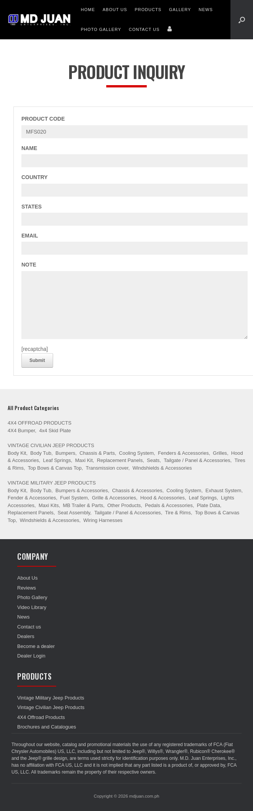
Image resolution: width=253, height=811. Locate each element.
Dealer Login (31, 656)
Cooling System (136, 453)
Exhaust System (223, 490)
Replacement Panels (120, 460)
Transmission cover (107, 468)
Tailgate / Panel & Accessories (197, 460)
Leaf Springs (57, 460)
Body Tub (40, 453)
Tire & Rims (178, 512)
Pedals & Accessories (169, 505)
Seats (153, 460)
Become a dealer (36, 646)
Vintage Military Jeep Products (52, 483)
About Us (114, 9)
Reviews (26, 588)
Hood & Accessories (162, 498)
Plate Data (208, 505)
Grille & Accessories (114, 498)
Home (88, 9)
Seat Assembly (74, 512)
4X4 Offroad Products (39, 423)
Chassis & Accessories (137, 490)
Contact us (144, 29)
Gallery (180, 9)
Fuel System (74, 498)
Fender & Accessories (32, 498)
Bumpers (65, 453)
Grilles (220, 453)
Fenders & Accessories (183, 453)
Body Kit (17, 453)
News (206, 9)
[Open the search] (241, 19)
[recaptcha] (34, 349)
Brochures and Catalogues (46, 727)
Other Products (124, 505)
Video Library (31, 607)
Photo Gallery (101, 29)
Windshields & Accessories (162, 468)
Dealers (25, 636)
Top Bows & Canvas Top (55, 468)
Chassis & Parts (97, 453)
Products (148, 9)
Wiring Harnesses (103, 520)
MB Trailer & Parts (83, 505)
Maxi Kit (83, 460)
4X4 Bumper (21, 430)
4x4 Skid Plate (55, 430)
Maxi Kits (49, 505)
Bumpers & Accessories (81, 490)
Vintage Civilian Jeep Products (51, 445)
